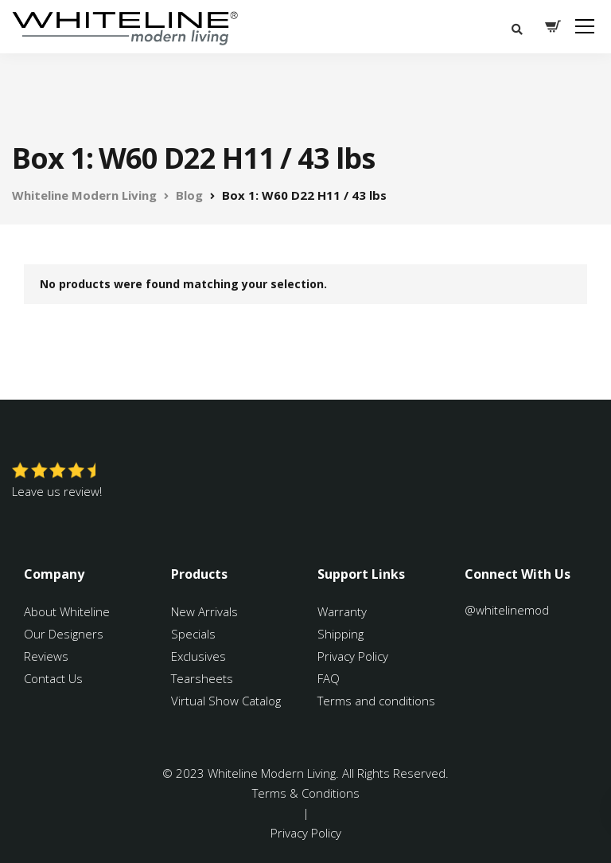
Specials (193, 634)
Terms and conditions (376, 701)
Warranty (343, 611)
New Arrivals (204, 611)
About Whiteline (67, 611)
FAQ (328, 678)
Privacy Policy (352, 656)
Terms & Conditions (306, 793)
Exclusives (198, 656)
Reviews (46, 656)
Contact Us (53, 678)
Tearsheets (202, 678)
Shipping (340, 634)
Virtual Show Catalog (227, 701)
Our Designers (63, 634)
